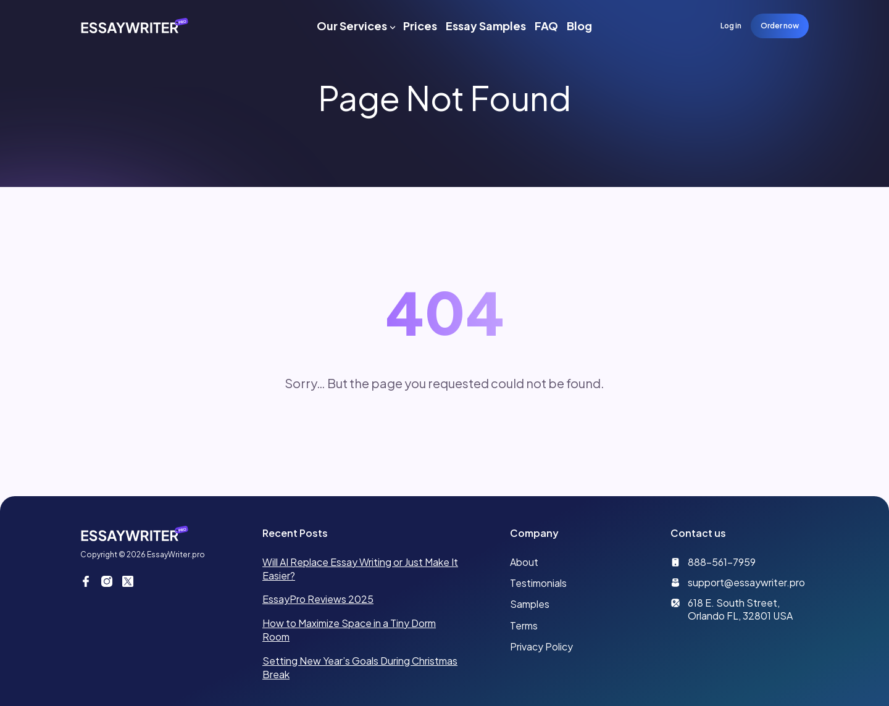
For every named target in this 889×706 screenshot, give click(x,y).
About (524, 561)
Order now (780, 25)
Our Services (352, 26)
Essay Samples (486, 26)
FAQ (546, 26)
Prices (420, 26)
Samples (529, 603)
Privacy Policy (541, 646)
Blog (579, 26)
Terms (524, 625)
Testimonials (538, 582)
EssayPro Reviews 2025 (318, 598)
